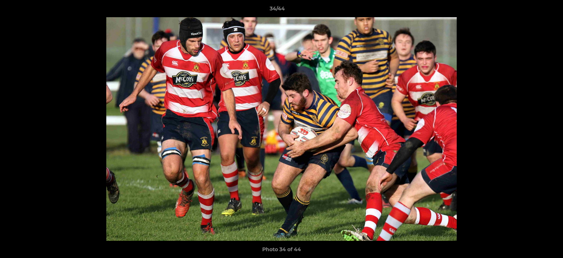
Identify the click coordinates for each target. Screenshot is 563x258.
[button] (533, 10)
